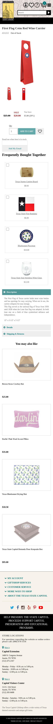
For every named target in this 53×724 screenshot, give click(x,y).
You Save (28, 112)
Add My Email (14, 148)
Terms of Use (16, 721)
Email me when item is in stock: (14, 139)
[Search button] (48, 13)
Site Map (25, 721)
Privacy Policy (36, 721)
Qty (10, 126)
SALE (16, 112)
